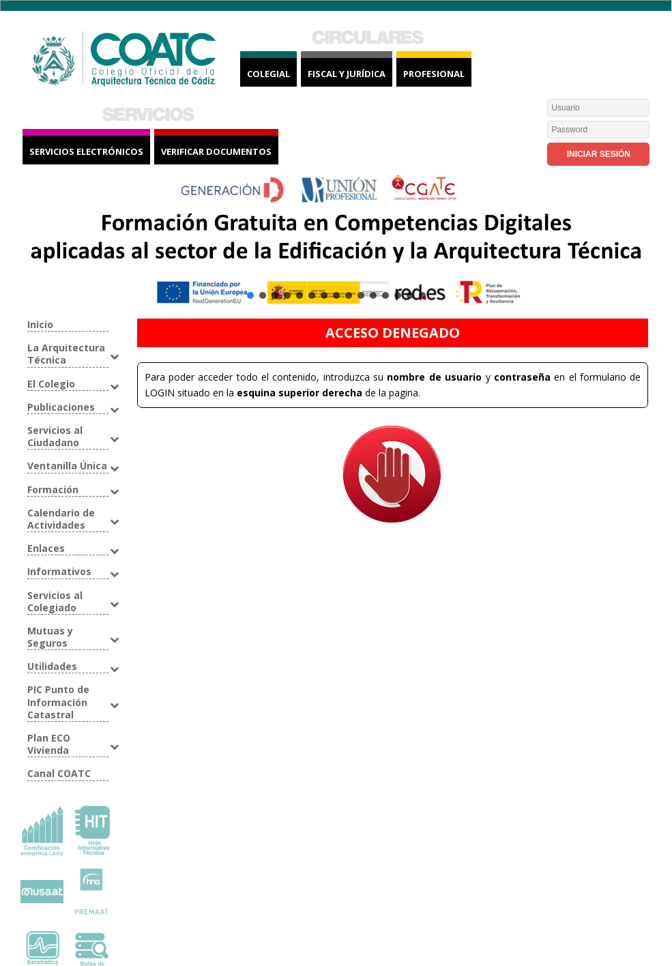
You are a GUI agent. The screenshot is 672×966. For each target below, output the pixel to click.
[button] (336, 243)
